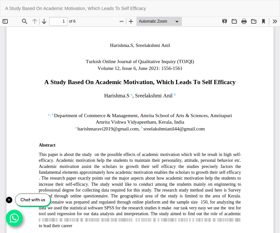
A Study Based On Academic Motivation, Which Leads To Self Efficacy (75, 8)
